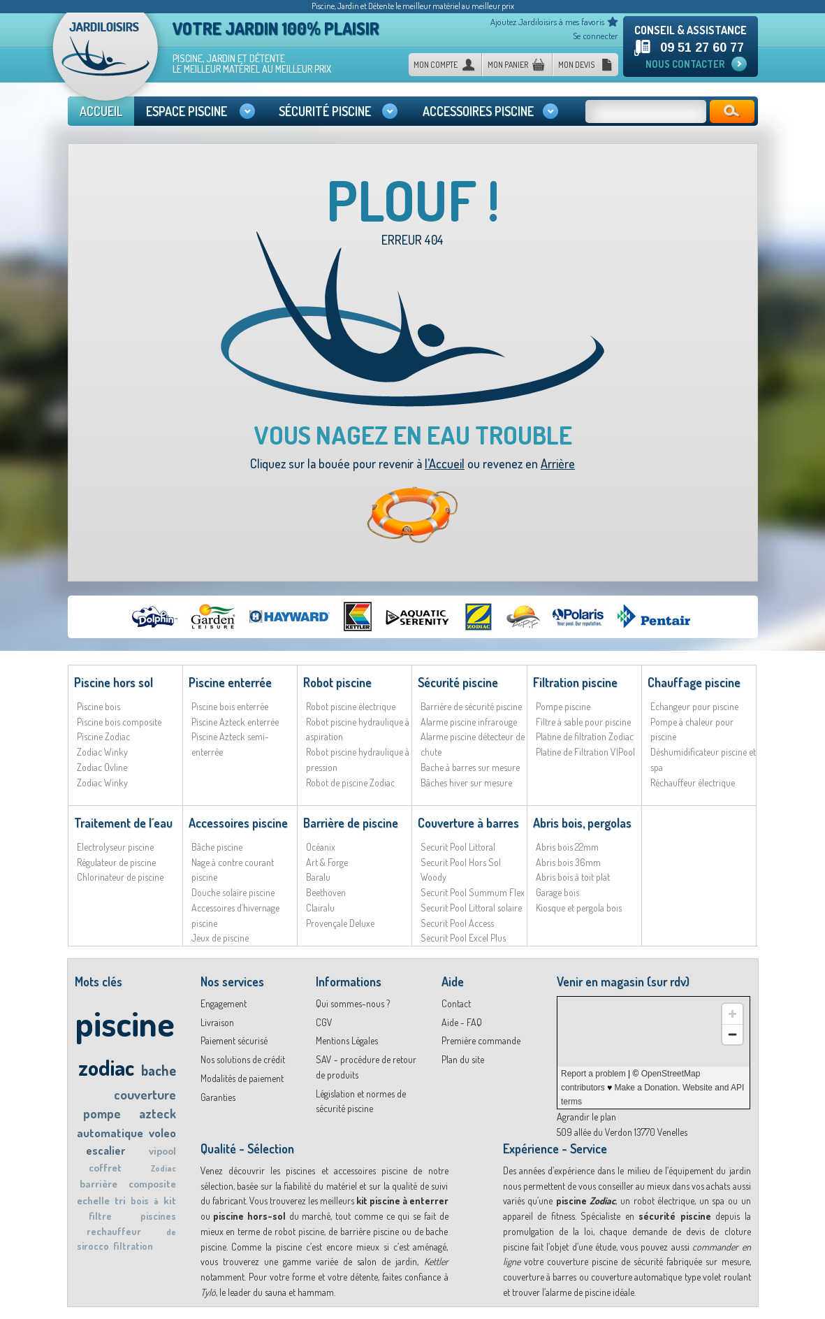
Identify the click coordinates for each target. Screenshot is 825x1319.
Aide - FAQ (461, 1022)
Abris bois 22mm (567, 847)
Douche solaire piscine (233, 892)
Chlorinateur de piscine (120, 877)
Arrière (558, 463)
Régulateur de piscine (116, 862)
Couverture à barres (468, 822)
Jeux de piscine (220, 938)
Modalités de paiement (242, 1078)
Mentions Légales (347, 1040)
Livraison (217, 1022)
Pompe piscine (563, 706)
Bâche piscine (216, 847)
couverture (145, 1094)
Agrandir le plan (586, 1117)
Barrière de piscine (350, 822)
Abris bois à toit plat (573, 877)
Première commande (480, 1040)
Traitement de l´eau (123, 822)
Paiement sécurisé (234, 1040)
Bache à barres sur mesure (470, 767)
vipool (162, 1151)
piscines (158, 1216)
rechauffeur (114, 1231)
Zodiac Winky (102, 752)
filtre (100, 1216)
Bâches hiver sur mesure (466, 782)
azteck (157, 1113)
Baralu (318, 877)
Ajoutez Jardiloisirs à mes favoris (547, 21)
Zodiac (163, 1168)
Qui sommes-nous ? (353, 1003)
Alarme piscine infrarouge (469, 722)
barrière (98, 1183)
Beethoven (326, 892)
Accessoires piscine (238, 822)
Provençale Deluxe (340, 923)
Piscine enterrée (230, 682)
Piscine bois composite (119, 722)
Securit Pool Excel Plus (463, 938)
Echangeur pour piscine (694, 706)
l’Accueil (445, 463)
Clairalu (320, 908)
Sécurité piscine (458, 682)
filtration (133, 1246)
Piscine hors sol (113, 682)
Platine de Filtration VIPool (585, 752)
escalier (105, 1151)
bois (140, 1200)
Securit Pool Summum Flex (473, 892)
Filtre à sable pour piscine (583, 722)
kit (169, 1200)
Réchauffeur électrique (692, 782)
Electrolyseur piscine (115, 847)
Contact (456, 1003)
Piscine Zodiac (103, 736)
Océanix (320, 847)
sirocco (93, 1246)
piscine (125, 1023)
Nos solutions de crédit (242, 1059)
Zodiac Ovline (102, 767)
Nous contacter (684, 64)
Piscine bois (98, 706)
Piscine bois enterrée (229, 706)
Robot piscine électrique (350, 706)
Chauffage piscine (694, 682)
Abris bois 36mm (568, 862)
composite (152, 1183)
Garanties (217, 1097)
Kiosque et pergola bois (579, 908)
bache (158, 1070)
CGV (324, 1022)
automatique (110, 1132)
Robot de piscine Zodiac (350, 782)
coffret (105, 1167)
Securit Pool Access (457, 923)
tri (120, 1200)
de (171, 1232)
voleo (162, 1132)
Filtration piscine (575, 682)
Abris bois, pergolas (582, 822)
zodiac (106, 1067)
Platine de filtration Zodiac (585, 736)
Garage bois (557, 892)
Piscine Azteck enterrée (235, 722)
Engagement (223, 1003)
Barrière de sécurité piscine (471, 706)
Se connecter (595, 35)
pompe (102, 1113)
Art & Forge (327, 862)
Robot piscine (337, 682)
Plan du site (462, 1059)
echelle (93, 1200)
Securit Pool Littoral (458, 847)
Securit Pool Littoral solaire (471, 908)
